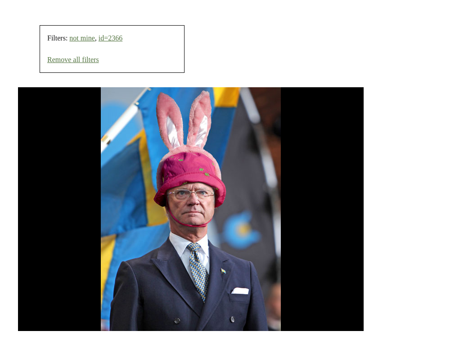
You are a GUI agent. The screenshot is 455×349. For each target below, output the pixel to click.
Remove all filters (73, 59)
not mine (82, 38)
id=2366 (110, 38)
